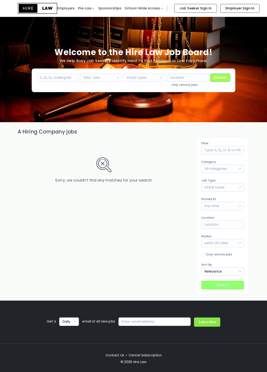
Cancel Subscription (145, 355)
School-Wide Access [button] (144, 8)
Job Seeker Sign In (195, 8)
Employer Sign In (239, 8)
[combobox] (101, 78)
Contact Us (115, 355)
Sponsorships (109, 8)
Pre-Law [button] (86, 8)
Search (220, 77)
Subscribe (207, 322)
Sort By (206, 265)
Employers (66, 8)
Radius (206, 236)
